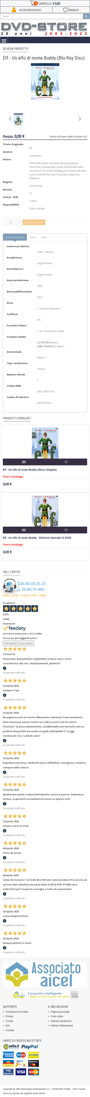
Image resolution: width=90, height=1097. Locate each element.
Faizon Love (40, 170)
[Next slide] (80, 119)
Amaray (41, 369)
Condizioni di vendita (17, 1011)
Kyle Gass (56, 174)
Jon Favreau (35, 185)
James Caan (47, 163)
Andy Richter (43, 174)
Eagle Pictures (44, 263)
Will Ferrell (34, 163)
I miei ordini (57, 1016)
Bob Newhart (62, 163)
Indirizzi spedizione (61, 1021)
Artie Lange (68, 174)
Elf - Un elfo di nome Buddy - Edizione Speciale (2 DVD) (37, 537)
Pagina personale (60, 1011)
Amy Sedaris (70, 170)
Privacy (9, 1016)
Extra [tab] (44, 237)
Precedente (10, 643)
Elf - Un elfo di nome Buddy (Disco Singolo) (30, 469)
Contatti (10, 1030)
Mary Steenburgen (46, 167)
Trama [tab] (33, 237)
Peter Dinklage (55, 170)
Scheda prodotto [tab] (15, 237)
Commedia (35, 155)
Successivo (26, 643)
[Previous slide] (10, 119)
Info (8, 1025)
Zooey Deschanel (65, 167)
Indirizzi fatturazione (62, 1025)
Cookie (9, 1021)
